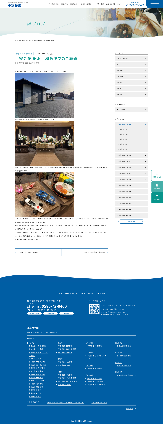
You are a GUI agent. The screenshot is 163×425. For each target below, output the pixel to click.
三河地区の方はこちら (99, 403)
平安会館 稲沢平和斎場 (96, 385)
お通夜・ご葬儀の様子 (132, 58)
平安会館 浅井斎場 (36, 384)
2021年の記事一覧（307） (132, 179)
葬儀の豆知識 (100, 4)
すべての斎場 (132, 109)
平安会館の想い (54, 4)
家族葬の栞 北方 (35, 391)
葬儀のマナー (132, 70)
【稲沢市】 (89, 376)
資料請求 (157, 186)
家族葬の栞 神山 (35, 397)
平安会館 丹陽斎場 (36, 378)
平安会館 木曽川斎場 (37, 362)
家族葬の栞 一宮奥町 (37, 381)
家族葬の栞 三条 (35, 359)
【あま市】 (118, 353)
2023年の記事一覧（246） (132, 167)
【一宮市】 (30, 343)
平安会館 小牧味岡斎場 (67, 379)
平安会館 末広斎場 (36, 387)
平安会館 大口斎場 (94, 347)
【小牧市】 (60, 372)
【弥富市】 (118, 373)
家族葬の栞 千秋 (35, 394)
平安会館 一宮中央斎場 (38, 347)
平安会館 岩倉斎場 (65, 363)
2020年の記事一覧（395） (132, 185)
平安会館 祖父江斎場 (95, 382)
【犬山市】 (89, 366)
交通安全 (132, 82)
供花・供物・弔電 (110, 4)
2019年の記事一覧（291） (132, 191)
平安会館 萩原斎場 (36, 372)
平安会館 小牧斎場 (65, 376)
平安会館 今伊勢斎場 (37, 375)
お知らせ (132, 94)
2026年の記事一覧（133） (132, 124)
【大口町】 (89, 343)
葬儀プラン (64, 4)
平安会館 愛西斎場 (124, 347)
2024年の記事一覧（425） (132, 161)
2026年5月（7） (122, 129)
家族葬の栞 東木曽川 (37, 369)
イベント (132, 64)
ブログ (118, 4)
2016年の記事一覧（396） (132, 209)
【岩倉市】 (60, 360)
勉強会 (132, 88)
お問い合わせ (157, 175)
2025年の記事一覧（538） (132, 155)
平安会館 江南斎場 (65, 347)
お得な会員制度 (86, 4)
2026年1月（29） (123, 149)
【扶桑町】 (89, 353)
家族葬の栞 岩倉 (64, 366)
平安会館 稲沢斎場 (94, 379)
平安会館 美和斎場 (124, 356)
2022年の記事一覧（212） (132, 173)
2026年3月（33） (123, 139)
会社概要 (131, 409)
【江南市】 (60, 343)
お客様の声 (132, 76)
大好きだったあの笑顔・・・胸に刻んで (95, 252)
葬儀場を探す (74, 4)
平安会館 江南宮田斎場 (67, 350)
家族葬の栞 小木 (64, 385)
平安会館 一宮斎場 (36, 350)
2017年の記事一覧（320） (132, 203)
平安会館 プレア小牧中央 (67, 382)
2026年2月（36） (123, 144)
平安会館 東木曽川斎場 (38, 365)
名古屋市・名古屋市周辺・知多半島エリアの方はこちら (65, 403)
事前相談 (157, 197)
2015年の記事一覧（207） (132, 215)
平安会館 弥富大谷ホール (126, 376)
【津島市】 (118, 363)
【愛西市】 (118, 343)
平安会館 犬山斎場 (94, 369)
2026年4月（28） (123, 134)
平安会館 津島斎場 (124, 366)
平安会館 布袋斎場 (65, 353)
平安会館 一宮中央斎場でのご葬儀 (27, 252)
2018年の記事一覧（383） (132, 197)
